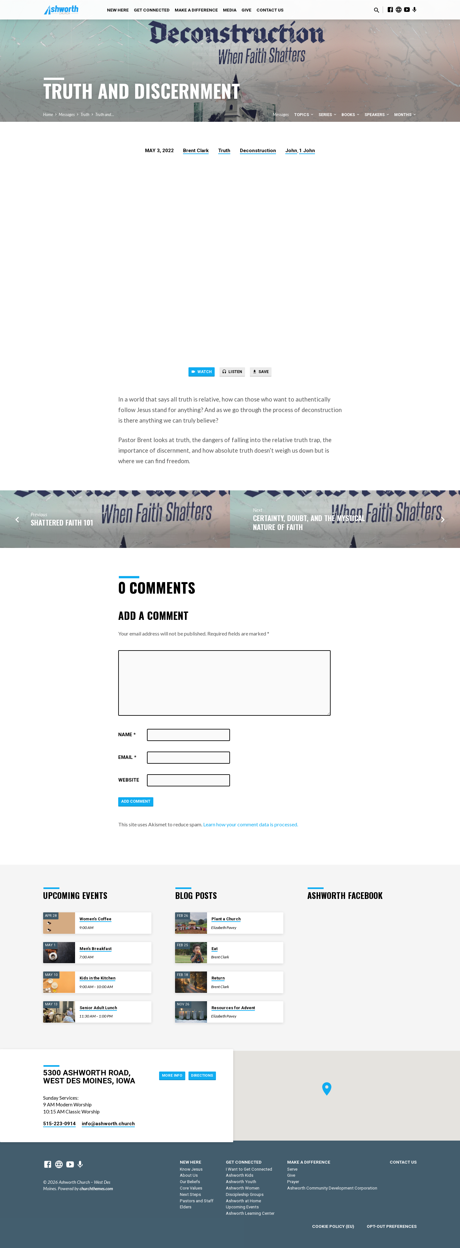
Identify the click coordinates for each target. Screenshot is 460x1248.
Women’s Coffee (95, 919)
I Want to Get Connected (249, 1169)
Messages (67, 114)
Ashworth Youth (241, 1182)
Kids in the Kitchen (97, 978)
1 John (307, 150)
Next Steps (190, 1194)
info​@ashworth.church (108, 1124)
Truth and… (104, 114)
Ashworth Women (242, 1188)
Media (229, 9)
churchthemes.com (96, 1188)
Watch (196, 373)
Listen (232, 373)
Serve (292, 1169)
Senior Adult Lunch (98, 1007)
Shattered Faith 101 (62, 524)
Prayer (293, 1182)
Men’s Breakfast (95, 948)
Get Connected (152, 9)
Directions (199, 1075)
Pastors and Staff (196, 1200)
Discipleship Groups (245, 1194)
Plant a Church (226, 919)
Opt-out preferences (392, 1226)
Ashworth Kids (239, 1175)
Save (265, 373)
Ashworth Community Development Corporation (332, 1188)
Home (48, 114)
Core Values (191, 1188)
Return (218, 978)
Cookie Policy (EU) (333, 1226)
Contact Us (270, 9)
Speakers (377, 114)
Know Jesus (191, 1169)
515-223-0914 (59, 1124)
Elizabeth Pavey (223, 927)
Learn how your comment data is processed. (250, 828)
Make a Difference (196, 9)
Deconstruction (258, 150)
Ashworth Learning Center (250, 1213)
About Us (189, 1175)
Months (405, 114)
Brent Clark (196, 150)
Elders (185, 1207)
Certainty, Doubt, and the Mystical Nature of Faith (309, 524)
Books (350, 114)
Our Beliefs (190, 1182)
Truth (84, 114)
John (291, 150)
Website (128, 782)
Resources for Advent (233, 1007)
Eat (214, 948)
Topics (304, 114)
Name (127, 736)
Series (327, 114)
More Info (163, 1075)
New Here (118, 9)
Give (246, 9)
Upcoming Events (242, 1207)
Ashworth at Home (243, 1200)
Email (127, 759)
